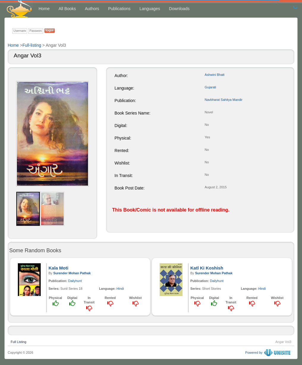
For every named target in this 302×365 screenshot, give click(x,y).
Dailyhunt (75, 281)
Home (44, 8)
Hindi (120, 288)
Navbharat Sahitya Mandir (224, 99)
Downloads (179, 8)
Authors (92, 8)
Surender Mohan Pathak (72, 273)
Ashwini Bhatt (215, 74)
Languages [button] (149, 8)
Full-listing (31, 45)
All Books (67, 8)
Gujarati (210, 87)
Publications (119, 8)
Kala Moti (58, 267)
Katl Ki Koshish (206, 267)
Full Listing (18, 341)
